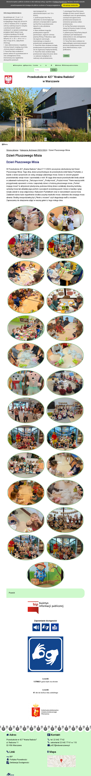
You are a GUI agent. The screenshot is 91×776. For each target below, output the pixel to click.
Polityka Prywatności (16, 759)
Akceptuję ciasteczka (70, 5)
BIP (9, 756)
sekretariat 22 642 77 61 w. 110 (62, 742)
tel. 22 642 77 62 (55, 740)
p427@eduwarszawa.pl (58, 745)
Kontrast (58, 65)
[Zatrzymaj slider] (45, 139)
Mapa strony (27, 65)
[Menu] (45, 144)
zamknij (66, 55)
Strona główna (17, 65)
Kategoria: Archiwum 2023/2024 (33, 150)
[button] (2, 114)
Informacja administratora (70, 65)
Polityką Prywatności (60, 2)
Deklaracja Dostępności (17, 762)
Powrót (12, 593)
